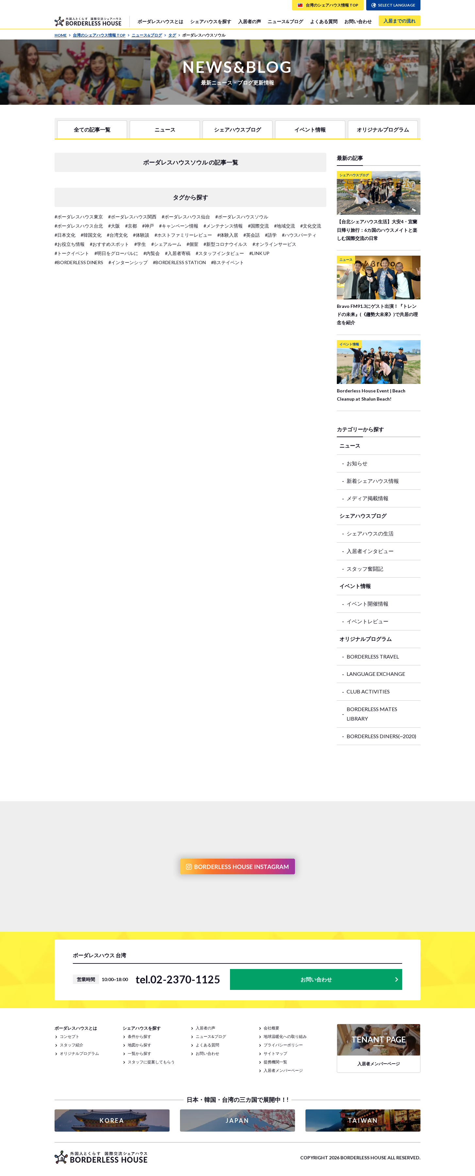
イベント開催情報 (367, 603)
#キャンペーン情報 (178, 226)
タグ (174, 35)
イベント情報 (310, 129)
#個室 (192, 244)
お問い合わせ (358, 21)
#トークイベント (72, 253)
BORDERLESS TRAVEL (373, 656)
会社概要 (271, 1027)
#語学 (271, 235)
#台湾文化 (117, 235)
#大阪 (114, 226)
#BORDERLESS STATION (179, 262)
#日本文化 (65, 235)
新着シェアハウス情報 (373, 481)
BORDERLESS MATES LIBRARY (372, 714)
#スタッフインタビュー (220, 253)
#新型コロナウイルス (225, 244)
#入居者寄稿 (177, 253)
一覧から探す (139, 1053)
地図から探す (139, 1044)
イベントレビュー (367, 621)
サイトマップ (275, 1053)
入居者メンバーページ (283, 1070)
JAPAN (237, 1120)
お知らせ (357, 463)
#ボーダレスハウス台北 (79, 226)
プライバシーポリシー (283, 1044)
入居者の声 (249, 21)
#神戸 (148, 226)
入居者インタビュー (370, 551)
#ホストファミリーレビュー (183, 235)
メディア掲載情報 (367, 498)
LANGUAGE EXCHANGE (376, 674)
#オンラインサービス (274, 244)
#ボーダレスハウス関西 (132, 216)
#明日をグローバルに (116, 253)
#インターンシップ (128, 262)
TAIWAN (363, 1120)
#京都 (131, 226)
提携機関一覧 (275, 1061)
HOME (63, 35)
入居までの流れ (400, 21)
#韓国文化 (91, 235)
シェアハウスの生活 (370, 533)
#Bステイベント (227, 262)
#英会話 (251, 235)
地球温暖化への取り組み (285, 1036)
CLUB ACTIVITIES (368, 691)
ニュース (165, 129)
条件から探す (139, 1036)
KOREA (112, 1120)
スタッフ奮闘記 (365, 568)
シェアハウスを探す (210, 21)
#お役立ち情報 (70, 244)
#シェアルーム (166, 244)
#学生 (140, 244)
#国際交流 (258, 226)
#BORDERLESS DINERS (79, 262)
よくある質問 (323, 21)
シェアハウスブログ (237, 129)
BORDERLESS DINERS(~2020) (381, 736)
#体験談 (141, 235)
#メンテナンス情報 (223, 226)
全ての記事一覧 (92, 129)
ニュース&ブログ (285, 21)
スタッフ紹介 (71, 1044)
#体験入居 (227, 235)
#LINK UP (259, 253)
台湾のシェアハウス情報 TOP (101, 35)
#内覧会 (151, 253)
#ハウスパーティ (299, 235)
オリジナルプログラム (383, 129)
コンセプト (69, 1036)
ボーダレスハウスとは (160, 21)
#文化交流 (310, 226)
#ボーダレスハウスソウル (241, 216)
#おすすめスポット (109, 244)
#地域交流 (284, 226)
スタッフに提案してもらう (151, 1061)
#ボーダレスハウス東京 (79, 216)
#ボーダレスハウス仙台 (186, 216)
